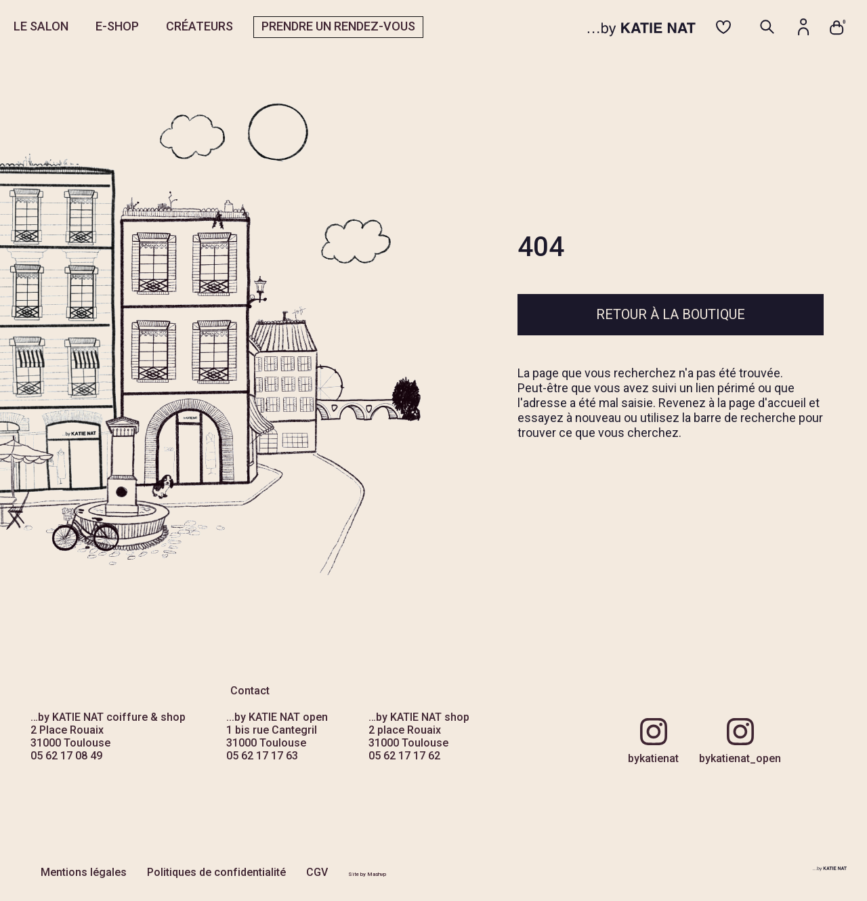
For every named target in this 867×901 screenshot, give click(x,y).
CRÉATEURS (199, 26)
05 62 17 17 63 (262, 755)
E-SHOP (117, 26)
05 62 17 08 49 (66, 755)
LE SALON (41, 26)
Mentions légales (84, 872)
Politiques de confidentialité (216, 872)
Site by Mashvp (367, 874)
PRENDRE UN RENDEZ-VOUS (338, 26)
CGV (317, 872)
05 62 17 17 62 (404, 755)
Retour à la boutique (670, 314)
